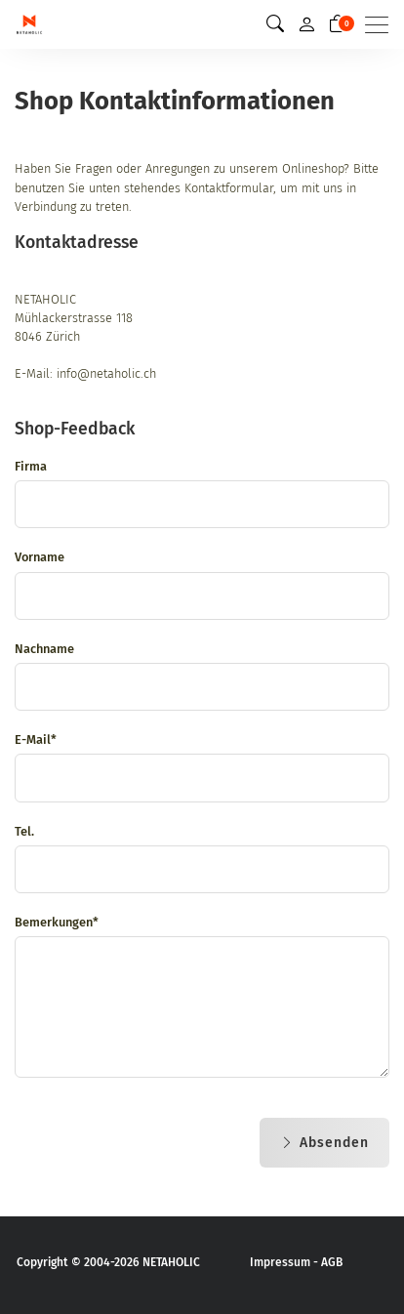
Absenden (324, 1142)
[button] (275, 24)
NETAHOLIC (171, 1262)
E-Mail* (36, 739)
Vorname (39, 557)
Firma (31, 466)
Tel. (24, 831)
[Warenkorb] (337, 24)
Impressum (280, 1262)
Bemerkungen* (57, 922)
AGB (332, 1262)
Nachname (44, 648)
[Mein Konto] (306, 24)
